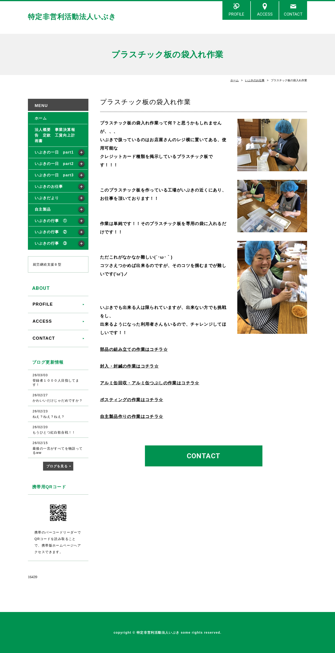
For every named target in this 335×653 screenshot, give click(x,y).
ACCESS (265, 14)
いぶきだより (47, 198)
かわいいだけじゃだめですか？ (58, 400)
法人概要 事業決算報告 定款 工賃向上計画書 (55, 135)
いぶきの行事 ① (51, 221)
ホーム (234, 80)
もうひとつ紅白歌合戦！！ (54, 432)
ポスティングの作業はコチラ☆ (131, 399)
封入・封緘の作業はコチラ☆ (129, 366)
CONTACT (293, 14)
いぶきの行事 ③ (51, 243)
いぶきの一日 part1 (54, 152)
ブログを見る (57, 466)
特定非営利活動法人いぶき (72, 17)
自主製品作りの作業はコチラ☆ (131, 416)
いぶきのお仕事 (255, 80)
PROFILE (236, 14)
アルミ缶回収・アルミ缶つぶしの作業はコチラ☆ (149, 383)
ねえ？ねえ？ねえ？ (49, 416)
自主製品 (43, 209)
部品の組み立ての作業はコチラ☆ (134, 349)
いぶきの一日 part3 (54, 175)
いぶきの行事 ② (51, 232)
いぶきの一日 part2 (54, 164)
